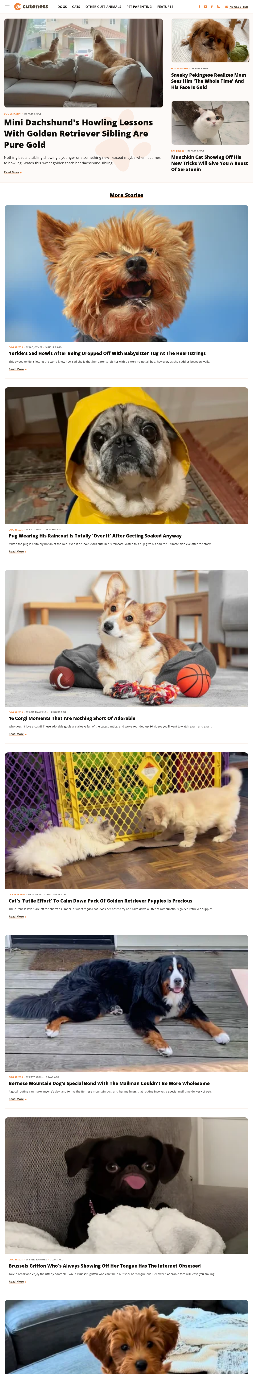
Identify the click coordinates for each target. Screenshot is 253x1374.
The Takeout (233, 1339)
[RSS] (218, 7)
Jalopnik (215, 1333)
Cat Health (16, 723)
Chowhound (32, 1333)
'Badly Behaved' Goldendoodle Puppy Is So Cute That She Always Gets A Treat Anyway (42, 504)
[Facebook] (199, 7)
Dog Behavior (12, 113)
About (111, 1310)
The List (216, 1339)
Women (123, 1345)
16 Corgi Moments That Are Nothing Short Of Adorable (207, 262)
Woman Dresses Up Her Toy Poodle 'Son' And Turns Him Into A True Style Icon (208, 736)
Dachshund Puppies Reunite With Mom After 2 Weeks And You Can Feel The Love (41, 972)
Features (165, 7)
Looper (229, 1333)
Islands (202, 1333)
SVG (160, 1339)
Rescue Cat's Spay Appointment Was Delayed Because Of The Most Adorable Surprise (40, 740)
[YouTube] (205, 7)
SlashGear (147, 1339)
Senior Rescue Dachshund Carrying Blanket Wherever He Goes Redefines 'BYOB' (207, 619)
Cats (76, 7)
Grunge (132, 1333)
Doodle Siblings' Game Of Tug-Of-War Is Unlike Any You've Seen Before (121, 972)
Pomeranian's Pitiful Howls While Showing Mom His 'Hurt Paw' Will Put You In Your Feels (123, 622)
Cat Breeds (177, 150)
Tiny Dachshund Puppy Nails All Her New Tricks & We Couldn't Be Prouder (125, 854)
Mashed (16, 1339)
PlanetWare (97, 1339)
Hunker (188, 1333)
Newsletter (236, 6)
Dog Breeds (16, 252)
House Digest (171, 1333)
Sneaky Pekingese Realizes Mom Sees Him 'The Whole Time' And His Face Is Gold (208, 81)
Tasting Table (175, 1339)
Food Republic (80, 1333)
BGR (18, 1333)
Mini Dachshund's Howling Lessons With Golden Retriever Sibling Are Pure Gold (78, 133)
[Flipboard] (212, 7)
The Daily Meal (197, 1339)
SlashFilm (130, 1339)
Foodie (62, 1333)
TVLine (110, 1345)
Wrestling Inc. (141, 1345)
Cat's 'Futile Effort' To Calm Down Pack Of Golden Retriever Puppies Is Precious (43, 383)
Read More (11, 172)
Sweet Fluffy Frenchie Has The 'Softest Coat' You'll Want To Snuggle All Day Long (122, 504)
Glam (120, 1333)
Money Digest (34, 1339)
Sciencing (114, 1339)
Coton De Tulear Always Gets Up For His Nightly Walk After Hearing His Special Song (126, 740)
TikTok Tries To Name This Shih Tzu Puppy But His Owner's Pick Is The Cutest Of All (123, 1211)
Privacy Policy (134, 1310)
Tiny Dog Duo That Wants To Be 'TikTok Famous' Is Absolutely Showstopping (42, 1090)
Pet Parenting (139, 7)
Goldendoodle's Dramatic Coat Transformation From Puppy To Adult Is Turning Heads (40, 858)
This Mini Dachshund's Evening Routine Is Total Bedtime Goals (204, 1208)
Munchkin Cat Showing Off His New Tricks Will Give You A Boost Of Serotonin (209, 163)
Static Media (105, 1318)
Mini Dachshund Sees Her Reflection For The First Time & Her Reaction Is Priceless (209, 1090)
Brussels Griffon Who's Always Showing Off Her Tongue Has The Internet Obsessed (204, 386)
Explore (49, 1333)
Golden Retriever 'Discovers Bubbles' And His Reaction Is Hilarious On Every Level (42, 619)
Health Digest (149, 1333)
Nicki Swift (54, 1339)
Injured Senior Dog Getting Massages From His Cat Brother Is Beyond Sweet (206, 501)
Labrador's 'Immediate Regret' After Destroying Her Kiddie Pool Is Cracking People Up (209, 975)
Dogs (62, 7)
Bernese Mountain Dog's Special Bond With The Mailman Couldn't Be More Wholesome (123, 386)
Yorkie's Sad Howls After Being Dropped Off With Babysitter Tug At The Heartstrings (38, 269)
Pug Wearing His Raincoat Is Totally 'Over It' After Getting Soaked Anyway (124, 265)
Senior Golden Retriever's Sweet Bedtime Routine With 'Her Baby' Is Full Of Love (209, 854)
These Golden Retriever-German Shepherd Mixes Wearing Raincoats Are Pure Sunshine (125, 1093)
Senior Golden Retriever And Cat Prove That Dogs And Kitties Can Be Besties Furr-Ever (42, 1211)
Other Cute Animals (103, 7)
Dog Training (17, 488)
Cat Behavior (17, 370)
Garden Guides (103, 1333)
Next (134, 1277)
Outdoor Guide (75, 1339)
